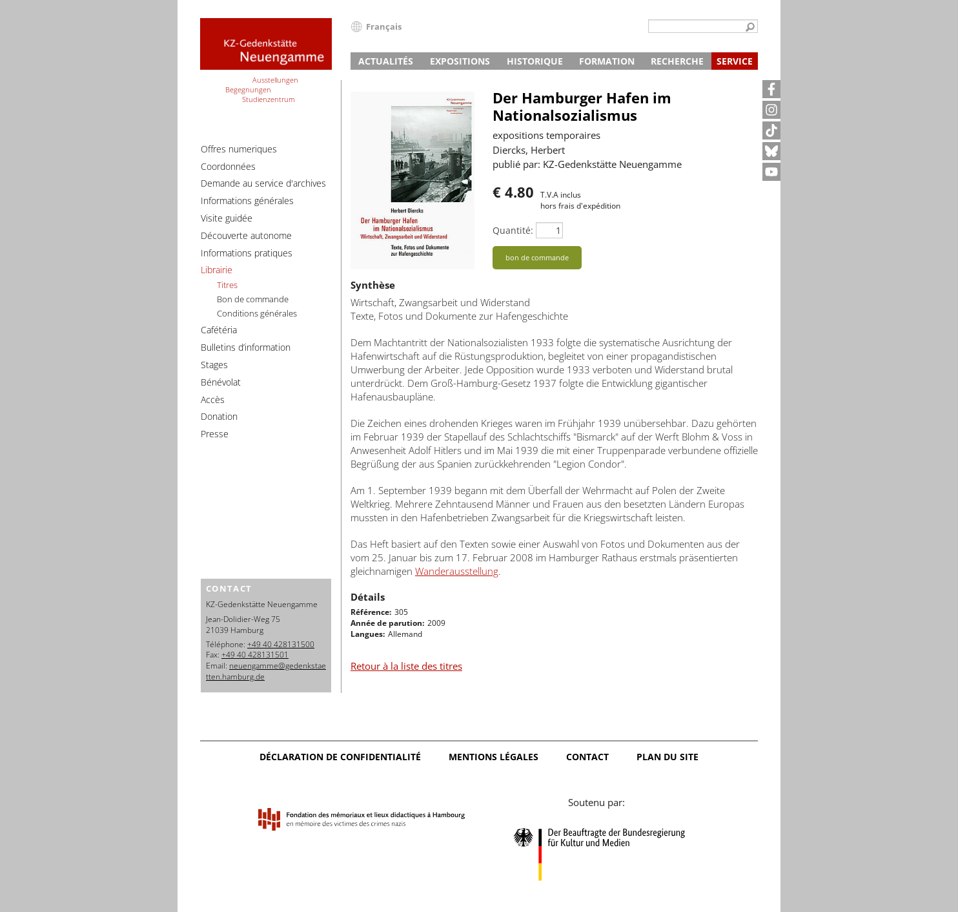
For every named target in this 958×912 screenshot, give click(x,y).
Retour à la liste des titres (406, 665)
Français (384, 26)
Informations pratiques (246, 253)
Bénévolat (221, 382)
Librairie (216, 270)
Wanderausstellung (456, 571)
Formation (607, 61)
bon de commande (537, 257)
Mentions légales (493, 757)
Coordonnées (228, 166)
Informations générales (247, 200)
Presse (215, 434)
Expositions (460, 61)
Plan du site (667, 757)
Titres (227, 285)
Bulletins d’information (245, 347)
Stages (214, 364)
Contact (587, 757)
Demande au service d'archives (263, 183)
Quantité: (513, 230)
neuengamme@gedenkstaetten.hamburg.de (266, 671)
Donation (219, 416)
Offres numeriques (239, 149)
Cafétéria (219, 330)
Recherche (677, 61)
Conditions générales (257, 313)
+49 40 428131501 (255, 654)
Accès (213, 399)
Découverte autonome (246, 235)
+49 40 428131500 (280, 644)
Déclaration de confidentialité (340, 757)
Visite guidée (226, 218)
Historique (535, 61)
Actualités (385, 61)
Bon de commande (253, 299)
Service (735, 61)
